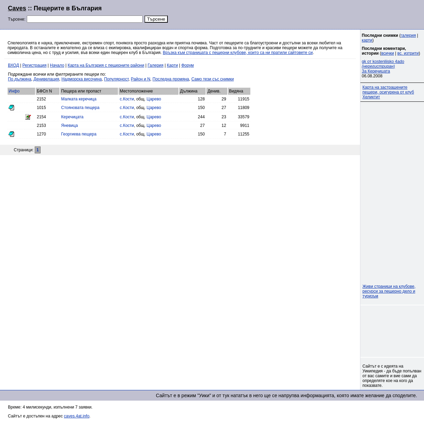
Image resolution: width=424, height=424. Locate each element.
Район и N (140, 79)
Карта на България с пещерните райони (106, 65)
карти (367, 40)
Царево (153, 99)
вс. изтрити (407, 53)
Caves (17, 8)
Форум (187, 65)
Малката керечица (79, 99)
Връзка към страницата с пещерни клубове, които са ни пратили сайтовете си (238, 52)
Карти (172, 65)
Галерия (155, 65)
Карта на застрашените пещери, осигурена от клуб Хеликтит (388, 92)
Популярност (116, 79)
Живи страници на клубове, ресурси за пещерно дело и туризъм (388, 291)
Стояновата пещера (80, 107)
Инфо (14, 91)
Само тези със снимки (212, 79)
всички (387, 53)
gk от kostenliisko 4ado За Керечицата (383, 66)
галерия (408, 35)
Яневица (69, 125)
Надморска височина (82, 79)
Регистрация (34, 65)
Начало (57, 65)
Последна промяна (171, 79)
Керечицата (72, 117)
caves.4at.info (76, 416)
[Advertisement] (332, 13)
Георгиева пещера (79, 134)
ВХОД (13, 65)
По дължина (19, 79)
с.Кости (127, 99)
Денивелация (46, 79)
